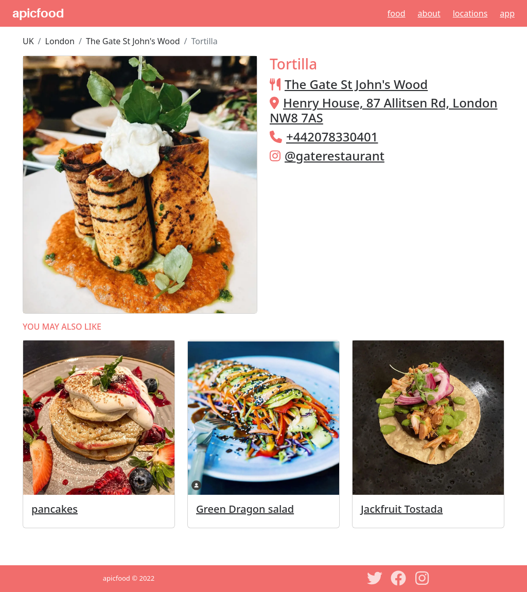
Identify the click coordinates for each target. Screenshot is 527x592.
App (507, 13)
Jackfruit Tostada (402, 509)
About (429, 13)
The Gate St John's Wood (133, 41)
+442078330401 (332, 136)
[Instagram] (422, 578)
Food (397, 13)
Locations (470, 13)
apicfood (38, 13)
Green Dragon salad (245, 509)
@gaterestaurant (334, 155)
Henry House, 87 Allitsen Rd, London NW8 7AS (383, 110)
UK (28, 41)
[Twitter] (374, 578)
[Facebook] (398, 578)
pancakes (54, 509)
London (60, 41)
